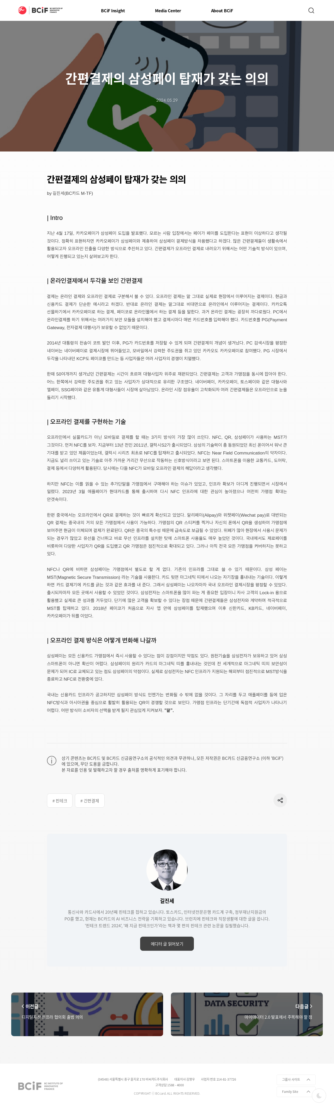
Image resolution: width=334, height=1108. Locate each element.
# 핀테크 (59, 800)
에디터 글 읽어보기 (167, 944)
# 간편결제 (89, 800)
